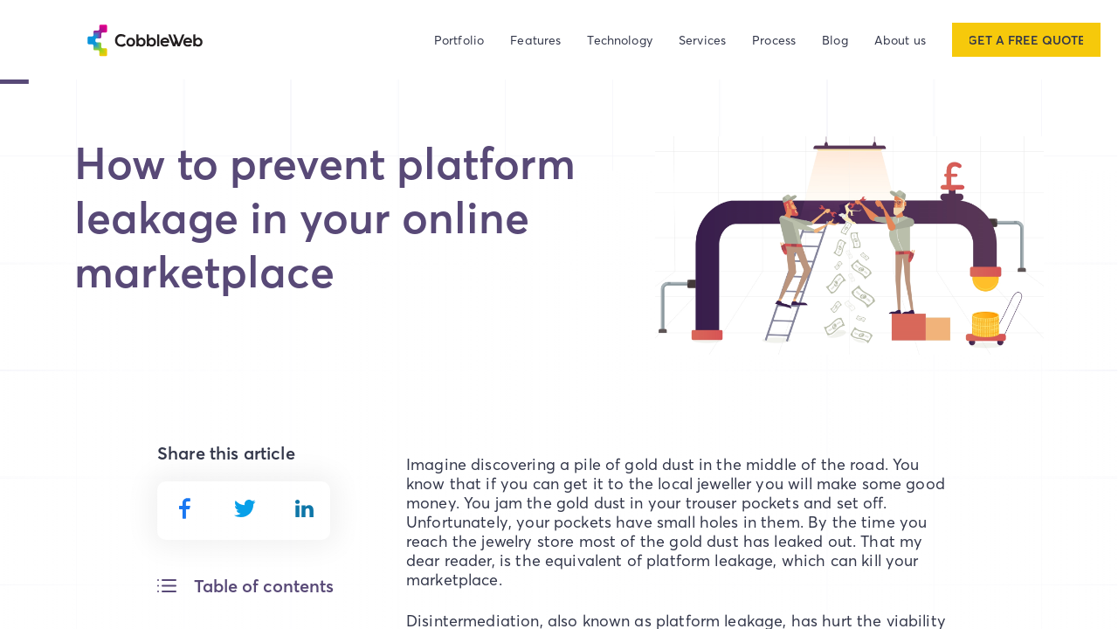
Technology (619, 39)
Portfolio (459, 39)
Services (702, 39)
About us (900, 39)
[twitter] (245, 507)
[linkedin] (304, 507)
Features (535, 39)
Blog (835, 39)
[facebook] (184, 508)
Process (774, 39)
